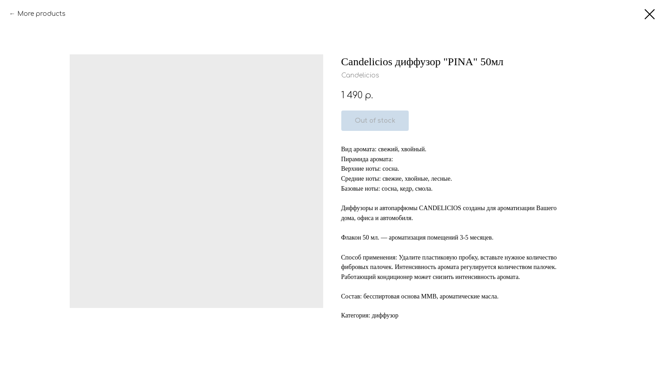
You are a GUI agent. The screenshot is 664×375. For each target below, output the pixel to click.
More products (41, 13)
